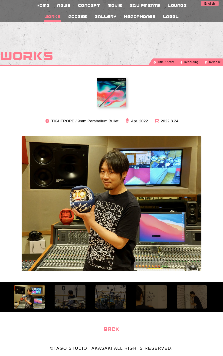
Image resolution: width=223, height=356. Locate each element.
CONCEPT (89, 5)
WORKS (52, 16)
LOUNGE (177, 5)
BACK (111, 329)
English (209, 3)
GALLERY (106, 16)
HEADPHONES (139, 16)
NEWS (63, 5)
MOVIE (115, 5)
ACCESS (77, 16)
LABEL (171, 16)
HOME (43, 5)
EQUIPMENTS (145, 5)
